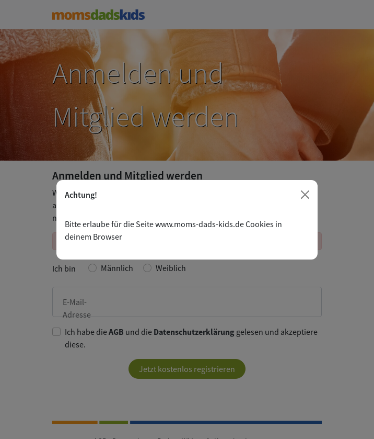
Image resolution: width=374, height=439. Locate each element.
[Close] (305, 194)
